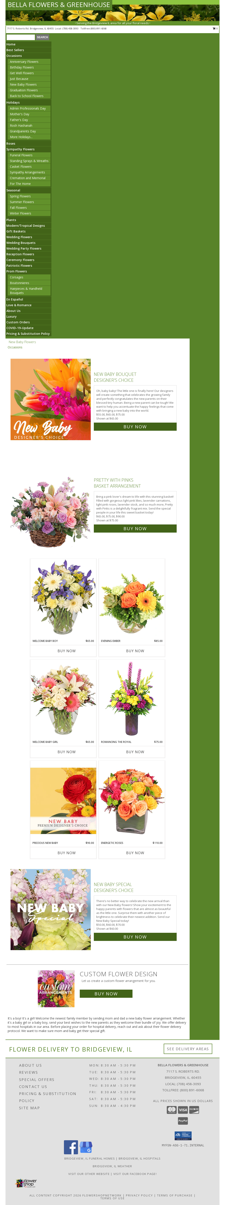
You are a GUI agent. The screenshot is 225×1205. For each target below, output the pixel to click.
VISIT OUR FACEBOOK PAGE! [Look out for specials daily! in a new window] (135, 1174)
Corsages (16, 277)
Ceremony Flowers (20, 260)
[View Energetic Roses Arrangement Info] (132, 801)
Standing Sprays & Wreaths (29, 161)
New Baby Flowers (23, 84)
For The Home (20, 184)
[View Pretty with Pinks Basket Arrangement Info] (51, 503)
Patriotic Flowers (19, 265)
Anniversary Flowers (24, 61)
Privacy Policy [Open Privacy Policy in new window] (139, 1195)
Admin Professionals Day (28, 108)
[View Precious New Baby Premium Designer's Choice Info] (63, 801)
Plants (11, 220)
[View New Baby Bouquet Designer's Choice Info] (51, 399)
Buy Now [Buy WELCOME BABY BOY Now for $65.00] (67, 650)
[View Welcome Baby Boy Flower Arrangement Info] (63, 599)
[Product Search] (21, 37)
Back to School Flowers (27, 96)
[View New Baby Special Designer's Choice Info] (51, 910)
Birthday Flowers (22, 67)
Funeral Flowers (21, 155)
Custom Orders (18, 322)
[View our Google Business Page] (86, 1153)
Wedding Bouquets (20, 243)
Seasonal (13, 190)
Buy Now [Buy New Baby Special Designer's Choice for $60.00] (135, 937)
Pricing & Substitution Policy (28, 333)
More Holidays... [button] (21, 137)
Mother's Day (19, 114)
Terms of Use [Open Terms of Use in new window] (112, 1198)
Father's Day (19, 120)
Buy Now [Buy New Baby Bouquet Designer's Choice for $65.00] (135, 427)
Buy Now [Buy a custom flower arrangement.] (106, 994)
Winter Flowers (20, 213)
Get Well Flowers (22, 73)
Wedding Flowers (19, 237)
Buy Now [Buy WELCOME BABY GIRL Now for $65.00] (67, 751)
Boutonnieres (19, 283)
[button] (183, 1135)
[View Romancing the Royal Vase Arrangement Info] (132, 700)
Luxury (11, 316)
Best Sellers (15, 50)
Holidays (13, 102)
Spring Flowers (20, 196)
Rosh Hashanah (21, 125)
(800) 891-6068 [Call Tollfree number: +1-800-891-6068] (192, 1090)
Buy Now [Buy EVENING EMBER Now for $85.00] (135, 650)
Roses (10, 143)
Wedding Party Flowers (23, 248)
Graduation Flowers (24, 90)
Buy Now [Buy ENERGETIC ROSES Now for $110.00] (135, 852)
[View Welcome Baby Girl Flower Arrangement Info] (63, 700)
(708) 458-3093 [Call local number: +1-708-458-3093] (70, 28)
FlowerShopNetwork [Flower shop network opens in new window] (102, 1195)
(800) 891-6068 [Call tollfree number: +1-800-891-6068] (99, 28)
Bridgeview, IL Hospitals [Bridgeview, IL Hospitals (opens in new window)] (140, 1158)
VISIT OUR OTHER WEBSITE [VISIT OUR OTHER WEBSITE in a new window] (89, 1174)
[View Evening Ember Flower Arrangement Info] (132, 599)
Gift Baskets (15, 231)
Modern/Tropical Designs (25, 225)
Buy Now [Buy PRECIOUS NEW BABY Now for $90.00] (67, 852)
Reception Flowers (20, 254)
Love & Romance (18, 305)
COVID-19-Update (19, 328)
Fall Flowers (18, 207)
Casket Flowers (21, 166)
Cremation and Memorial (27, 178)
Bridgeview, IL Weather (112, 1166)
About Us (13, 311)
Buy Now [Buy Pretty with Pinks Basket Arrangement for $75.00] (135, 528)
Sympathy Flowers (20, 149)
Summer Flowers (22, 202)
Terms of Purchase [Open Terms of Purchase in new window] (175, 1195)
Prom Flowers (16, 271)
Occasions (14, 56)
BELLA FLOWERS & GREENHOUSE (59, 4)
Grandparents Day (23, 131)
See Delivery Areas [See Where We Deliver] (188, 1048)
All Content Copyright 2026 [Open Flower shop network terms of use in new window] (55, 1195)
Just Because (19, 79)
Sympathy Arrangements (27, 172)
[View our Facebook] (71, 1153)
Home (10, 44)
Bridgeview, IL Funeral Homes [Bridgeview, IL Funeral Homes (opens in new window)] (89, 1158)
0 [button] (215, 28)
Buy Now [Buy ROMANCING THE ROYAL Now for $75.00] (135, 751)
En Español (14, 299)
